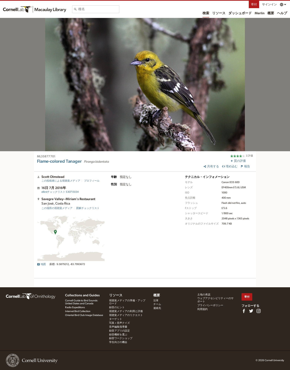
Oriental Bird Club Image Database (84, 315)
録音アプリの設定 (119, 330)
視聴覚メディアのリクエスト (126, 315)
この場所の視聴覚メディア (56, 208)
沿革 (156, 300)
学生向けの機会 (118, 342)
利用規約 (202, 309)
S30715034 (60, 192)
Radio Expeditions (75, 307)
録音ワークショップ (120, 338)
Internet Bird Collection (77, 311)
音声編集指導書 (118, 327)
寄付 (254, 4)
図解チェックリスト (88, 208)
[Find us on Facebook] (244, 311)
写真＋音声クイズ (119, 323)
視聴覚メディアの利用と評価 (126, 311)
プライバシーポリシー (210, 305)
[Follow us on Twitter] (251, 311)
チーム (157, 304)
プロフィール (92, 181)
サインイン (269, 4)
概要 (270, 13)
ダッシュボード (240, 13)
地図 (41, 264)
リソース (218, 13)
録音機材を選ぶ (118, 334)
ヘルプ (282, 13)
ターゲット (115, 319)
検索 (206, 13)
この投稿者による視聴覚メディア (60, 181)
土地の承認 (203, 294)
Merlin (259, 13)
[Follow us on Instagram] (258, 311)
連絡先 (157, 308)
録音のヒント (117, 307)
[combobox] (98, 9)
